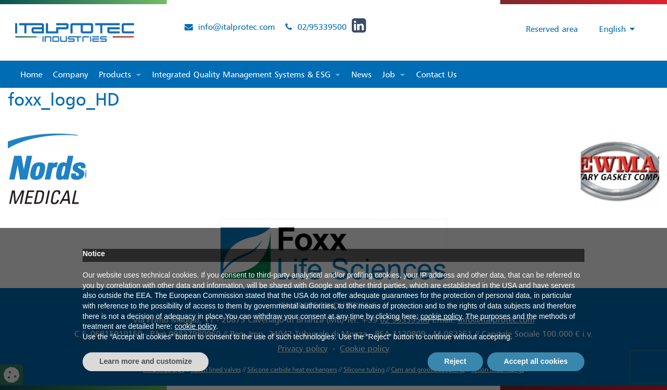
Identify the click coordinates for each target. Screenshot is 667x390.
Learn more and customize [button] (145, 361)
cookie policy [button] (441, 316)
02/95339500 (322, 26)
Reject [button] (455, 361)
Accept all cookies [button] (536, 361)
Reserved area (548, 29)
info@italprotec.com (236, 26)
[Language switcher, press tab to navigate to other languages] (612, 29)
